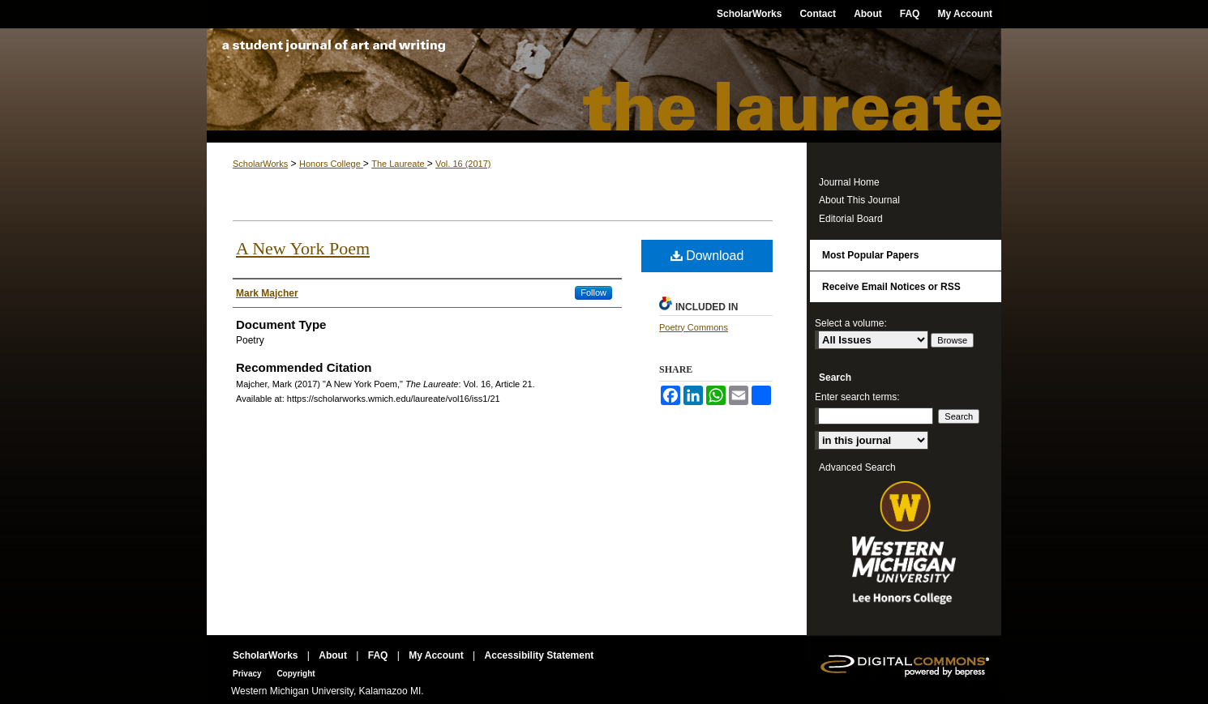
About (334, 655)
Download (707, 255)
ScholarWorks (260, 164)
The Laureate (604, 85)
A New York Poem (303, 248)
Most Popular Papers (870, 255)
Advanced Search (857, 467)
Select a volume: (851, 323)
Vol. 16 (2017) (463, 164)
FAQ (379, 655)
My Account (437, 655)
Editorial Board (851, 218)
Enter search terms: (857, 397)
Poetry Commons (693, 327)
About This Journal (859, 200)
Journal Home (849, 182)
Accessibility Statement (539, 655)
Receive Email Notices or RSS (891, 286)
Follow (593, 292)
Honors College (331, 164)
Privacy (248, 673)
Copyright (295, 673)
